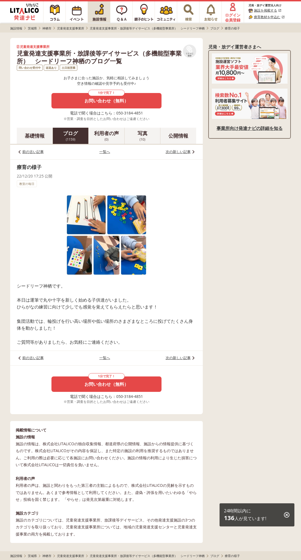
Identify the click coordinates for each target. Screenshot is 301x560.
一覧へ (104, 151)
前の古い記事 (33, 151)
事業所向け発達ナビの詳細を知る (250, 128)
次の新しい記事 (178, 151)
